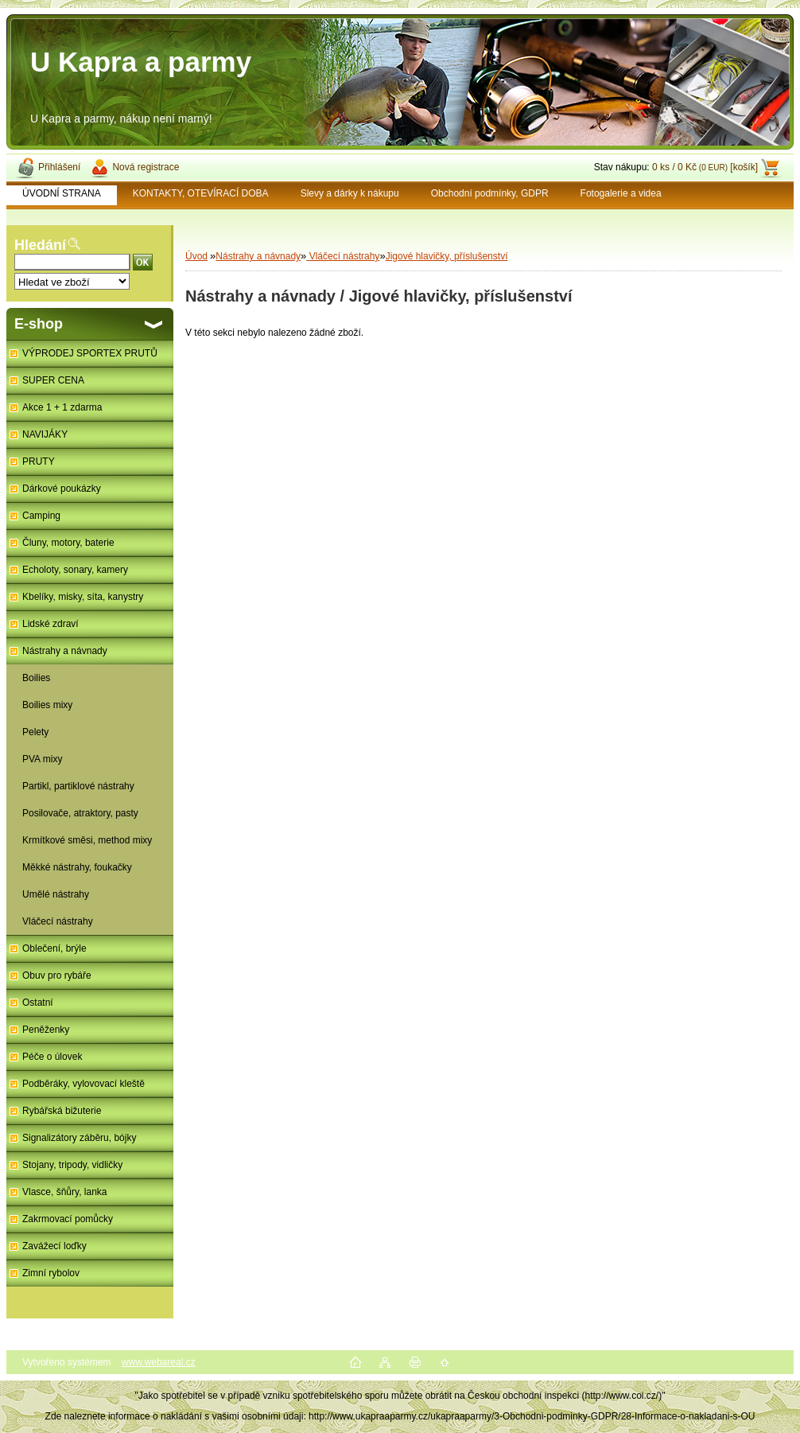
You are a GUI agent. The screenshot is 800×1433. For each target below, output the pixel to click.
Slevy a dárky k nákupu (350, 193)
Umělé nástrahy (55, 894)
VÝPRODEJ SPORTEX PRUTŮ (89, 353)
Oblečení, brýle (54, 948)
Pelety (35, 732)
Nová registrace (145, 167)
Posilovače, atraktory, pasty (80, 813)
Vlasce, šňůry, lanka (64, 1191)
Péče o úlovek (52, 1056)
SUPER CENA (53, 380)
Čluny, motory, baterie (68, 542)
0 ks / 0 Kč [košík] (705, 167)
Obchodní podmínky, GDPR (490, 193)
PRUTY (38, 461)
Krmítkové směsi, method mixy (87, 840)
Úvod (196, 256)
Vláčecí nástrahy (57, 921)
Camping (41, 515)
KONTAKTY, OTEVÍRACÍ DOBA (201, 193)
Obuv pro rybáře (56, 975)
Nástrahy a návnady (64, 650)
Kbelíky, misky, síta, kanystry (82, 596)
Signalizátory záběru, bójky (79, 1137)
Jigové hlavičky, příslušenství (447, 256)
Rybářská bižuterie (61, 1110)
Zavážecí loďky (54, 1246)
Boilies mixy (47, 705)
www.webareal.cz (159, 1362)
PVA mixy (42, 759)
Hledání (40, 245)
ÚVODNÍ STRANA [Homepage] (61, 193)
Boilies (36, 677)
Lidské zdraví (50, 623)
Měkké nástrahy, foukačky (77, 867)
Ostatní (37, 1002)
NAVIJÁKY (45, 434)
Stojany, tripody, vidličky (72, 1164)
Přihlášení (59, 167)
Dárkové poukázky (61, 488)
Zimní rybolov (51, 1273)
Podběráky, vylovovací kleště (83, 1083)
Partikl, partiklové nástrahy (78, 786)
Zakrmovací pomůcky (67, 1219)
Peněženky (45, 1029)
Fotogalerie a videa (621, 193)
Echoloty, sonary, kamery (75, 569)
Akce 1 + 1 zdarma (62, 407)
